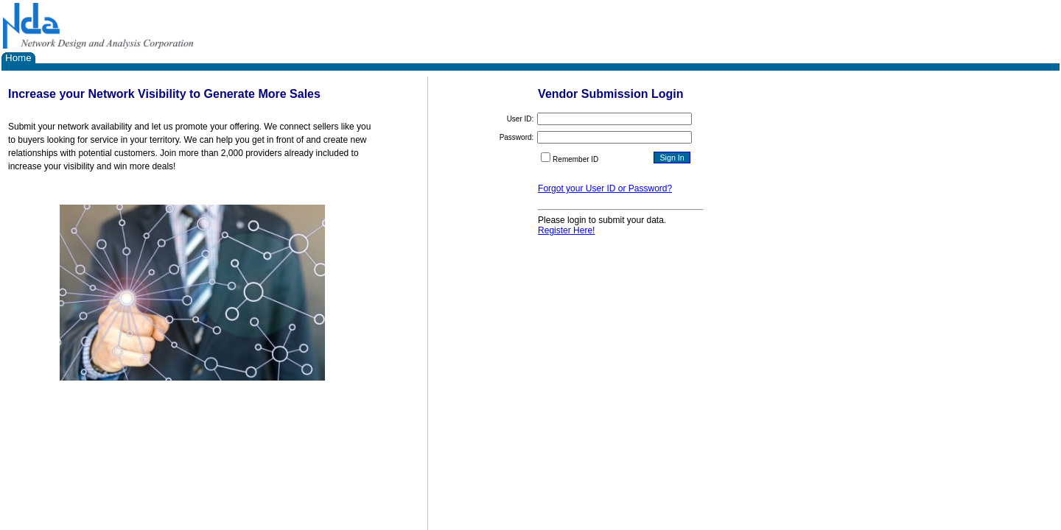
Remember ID (575, 159)
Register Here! (566, 230)
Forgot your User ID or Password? (605, 188)
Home (18, 57)
